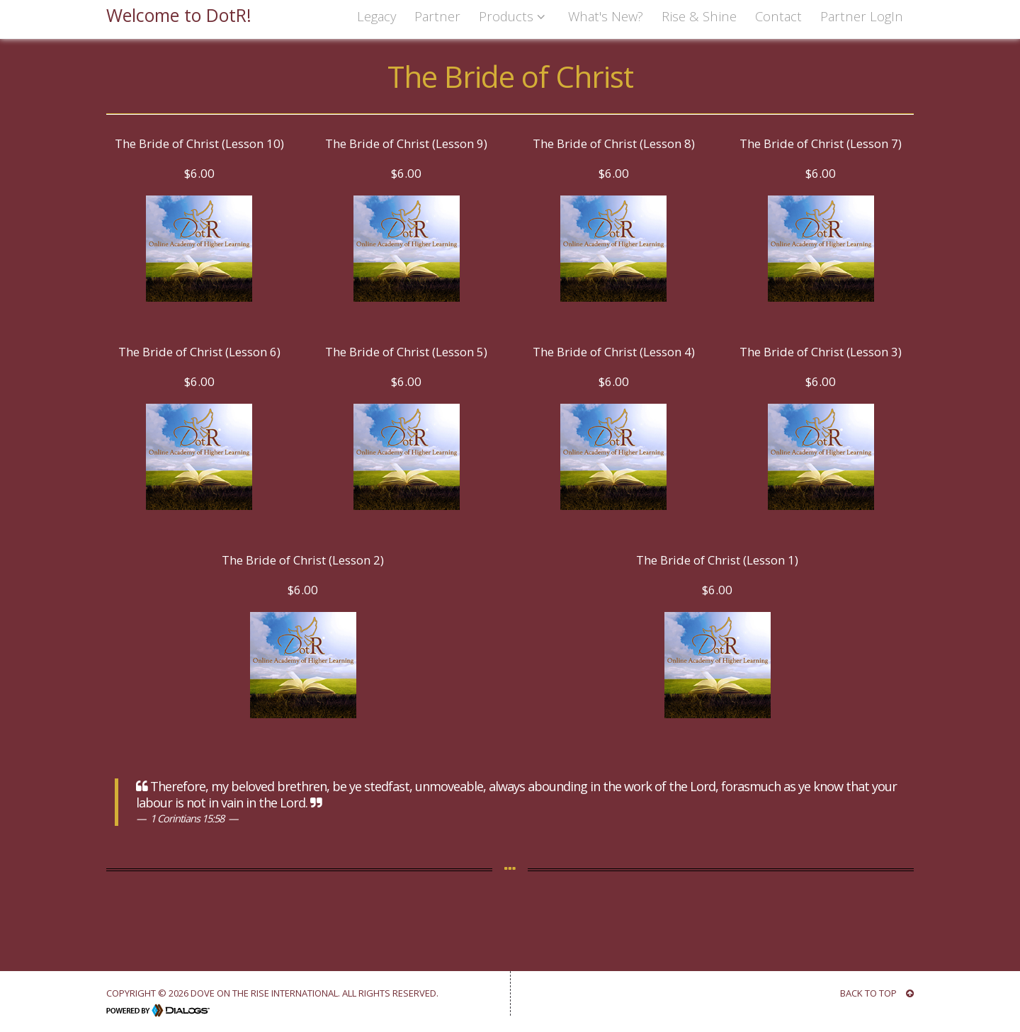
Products (514, 16)
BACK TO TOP (877, 993)
